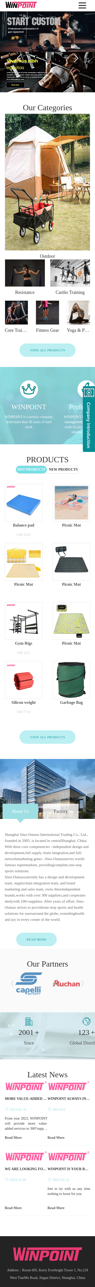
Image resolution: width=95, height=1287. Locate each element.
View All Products (47, 309)
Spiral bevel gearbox (59, 1278)
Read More (37, 899)
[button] (12, 943)
